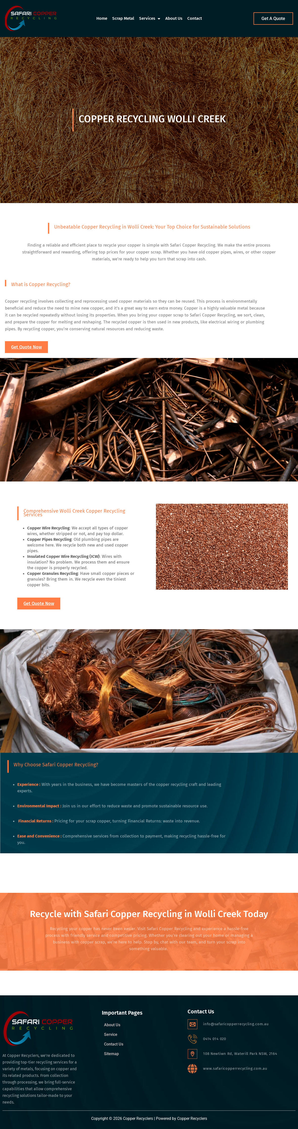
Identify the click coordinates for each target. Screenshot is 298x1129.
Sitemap (111, 1054)
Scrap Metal (123, 18)
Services (149, 18)
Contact (194, 18)
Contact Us (113, 1044)
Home (101, 18)
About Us (173, 18)
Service (110, 1035)
